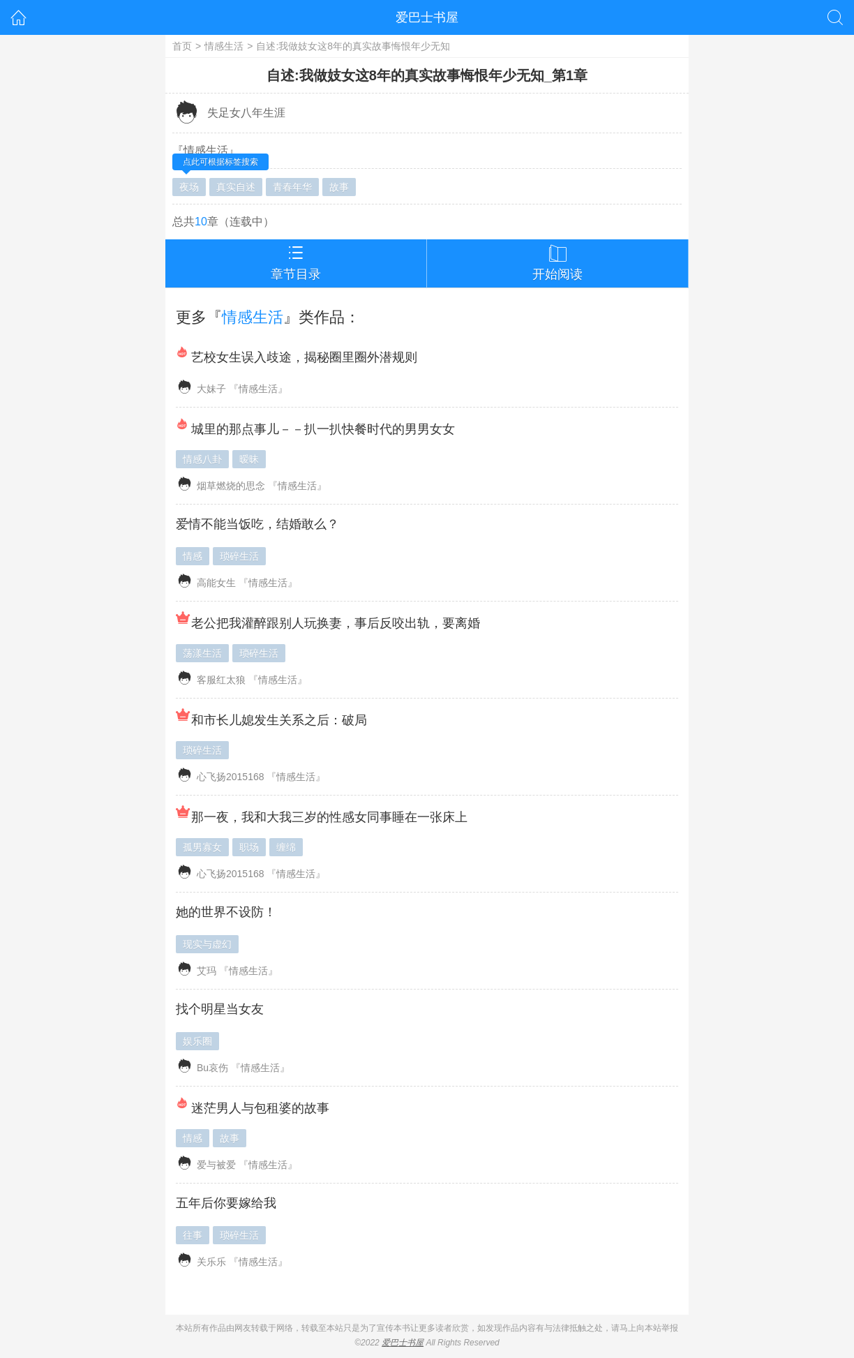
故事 (339, 187)
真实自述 (235, 187)
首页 (182, 46)
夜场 (189, 187)
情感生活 (224, 46)
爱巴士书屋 (427, 17)
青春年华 (292, 187)
